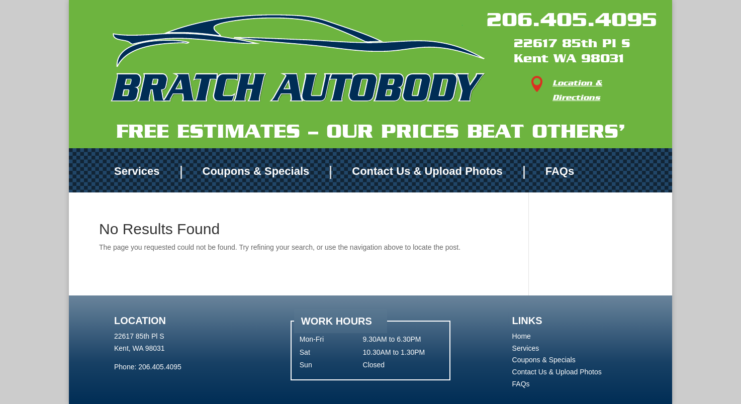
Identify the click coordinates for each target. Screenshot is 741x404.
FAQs (559, 171)
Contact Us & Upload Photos (427, 171)
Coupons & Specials (256, 171)
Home (521, 336)
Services (137, 171)
